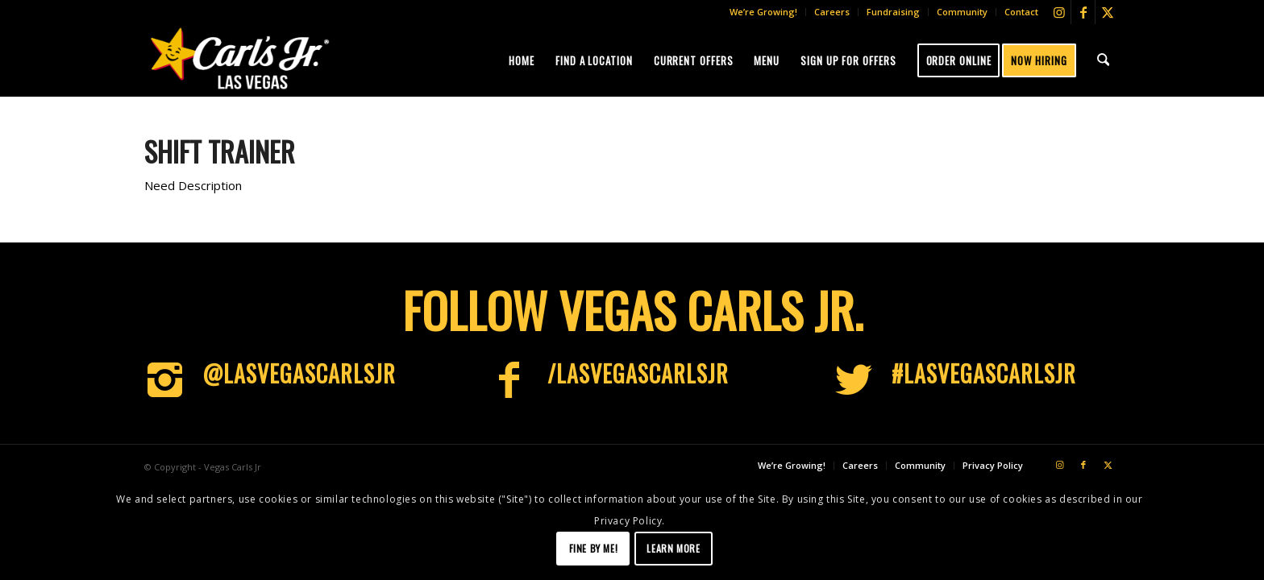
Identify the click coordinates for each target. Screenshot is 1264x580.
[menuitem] (763, 12)
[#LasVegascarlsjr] (854, 380)
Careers (832, 12)
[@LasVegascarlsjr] (164, 380)
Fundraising (893, 12)
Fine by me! (593, 548)
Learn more (673, 548)
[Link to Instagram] (1059, 12)
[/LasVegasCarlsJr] (509, 380)
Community (962, 12)
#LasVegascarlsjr (984, 373)
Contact (1021, 12)
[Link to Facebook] (1083, 12)
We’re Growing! (763, 12)
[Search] (1104, 60)
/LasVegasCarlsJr (638, 373)
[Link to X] (1108, 12)
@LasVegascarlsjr (299, 373)
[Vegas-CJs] (239, 58)
